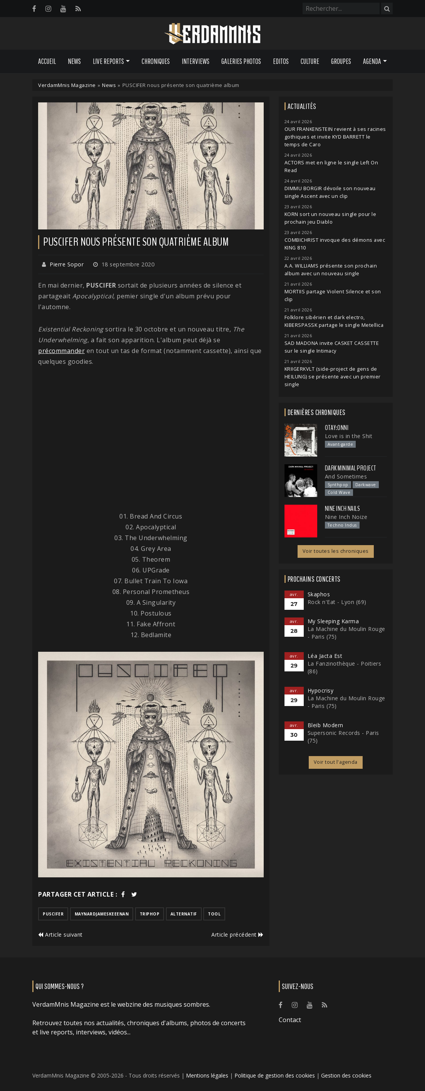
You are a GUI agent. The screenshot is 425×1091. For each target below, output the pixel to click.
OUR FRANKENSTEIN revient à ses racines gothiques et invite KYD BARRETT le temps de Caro (335, 137)
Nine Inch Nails (342, 508)
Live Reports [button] (108, 61)
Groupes (341, 61)
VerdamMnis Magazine (67, 85)
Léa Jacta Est (325, 655)
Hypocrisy (321, 690)
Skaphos (319, 594)
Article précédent (237, 934)
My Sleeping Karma (333, 621)
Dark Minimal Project (350, 468)
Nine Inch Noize (346, 516)
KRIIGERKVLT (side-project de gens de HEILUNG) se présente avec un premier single (332, 377)
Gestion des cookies (346, 1075)
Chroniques (156, 61)
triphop (150, 914)
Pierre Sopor (67, 264)
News (74, 61)
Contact (290, 1020)
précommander (61, 350)
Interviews (195, 61)
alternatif (184, 914)
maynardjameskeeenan (102, 914)
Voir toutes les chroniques (336, 551)
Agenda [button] (372, 61)
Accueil (47, 61)
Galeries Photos (241, 61)
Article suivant (60, 934)
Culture (310, 61)
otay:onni (337, 427)
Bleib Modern (325, 725)
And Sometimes (346, 476)
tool (214, 914)
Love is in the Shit (349, 436)
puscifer (53, 914)
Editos (281, 61)
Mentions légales (207, 1075)
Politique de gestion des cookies (274, 1075)
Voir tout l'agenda (336, 762)
